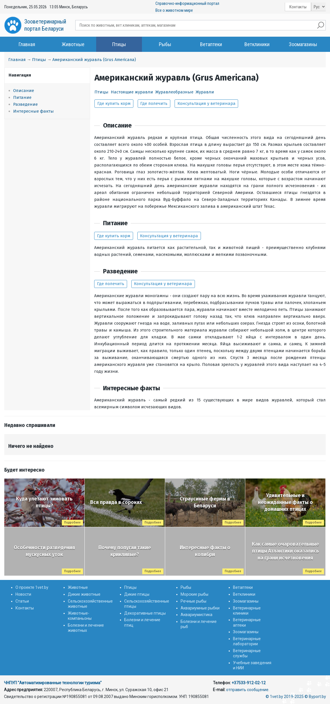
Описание (23, 90)
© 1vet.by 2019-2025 (285, 696)
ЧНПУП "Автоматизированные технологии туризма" (53, 683)
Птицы (119, 44)
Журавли (204, 92)
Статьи (22, 601)
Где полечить (153, 103)
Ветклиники (257, 44)
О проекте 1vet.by (31, 587)
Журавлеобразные (174, 92)
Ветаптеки (211, 44)
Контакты (298, 6)
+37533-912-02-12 (249, 683)
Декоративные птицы (145, 613)
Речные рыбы (193, 601)
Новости (23, 594)
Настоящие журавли (132, 92)
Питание (22, 97)
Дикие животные (84, 594)
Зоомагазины (303, 44)
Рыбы (165, 44)
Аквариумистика (196, 614)
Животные (73, 44)
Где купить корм (114, 103)
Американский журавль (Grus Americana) (94, 59)
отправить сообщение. (247, 689)
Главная (27, 44)
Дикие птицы (136, 594)
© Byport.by (315, 696)
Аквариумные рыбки (200, 608)
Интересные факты (33, 111)
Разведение (25, 104)
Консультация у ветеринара (206, 103)
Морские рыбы (194, 594)
